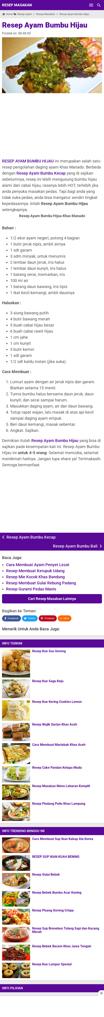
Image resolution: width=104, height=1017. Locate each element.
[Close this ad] (101, 993)
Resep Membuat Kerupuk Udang (35, 570)
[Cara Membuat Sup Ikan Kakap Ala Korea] (16, 845)
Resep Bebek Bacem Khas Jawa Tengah (61, 946)
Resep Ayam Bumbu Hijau (44, 25)
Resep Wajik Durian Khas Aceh (54, 724)
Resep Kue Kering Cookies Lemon (57, 702)
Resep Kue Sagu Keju (47, 681)
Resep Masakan (17, 5)
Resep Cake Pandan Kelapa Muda (57, 767)
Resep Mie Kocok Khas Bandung (35, 576)
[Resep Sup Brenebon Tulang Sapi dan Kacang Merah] (16, 934)
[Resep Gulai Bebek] (16, 881)
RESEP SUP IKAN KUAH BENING (55, 857)
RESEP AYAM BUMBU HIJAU (28, 161)
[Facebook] (11, 618)
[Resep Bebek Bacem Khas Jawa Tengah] (16, 952)
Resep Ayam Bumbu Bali (75, 546)
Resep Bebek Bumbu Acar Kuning (56, 892)
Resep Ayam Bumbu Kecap (41, 173)
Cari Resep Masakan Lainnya (52, 599)
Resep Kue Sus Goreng (49, 651)
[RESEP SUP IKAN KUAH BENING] (16, 863)
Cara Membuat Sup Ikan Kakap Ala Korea (62, 839)
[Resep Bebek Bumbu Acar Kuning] (16, 899)
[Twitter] (30, 618)
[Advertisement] (52, 125)
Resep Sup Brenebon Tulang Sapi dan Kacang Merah (65, 930)
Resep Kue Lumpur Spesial (52, 964)
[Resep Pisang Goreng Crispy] (16, 916)
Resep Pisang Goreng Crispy (53, 910)
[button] (64, 618)
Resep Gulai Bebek (46, 874)
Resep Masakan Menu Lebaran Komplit (61, 786)
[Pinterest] (48, 618)
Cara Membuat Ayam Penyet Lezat (37, 564)
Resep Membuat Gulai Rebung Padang (41, 583)
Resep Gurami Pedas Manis (31, 589)
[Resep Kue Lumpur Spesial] (16, 970)
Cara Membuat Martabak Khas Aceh (58, 745)
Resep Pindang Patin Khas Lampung (58, 804)
